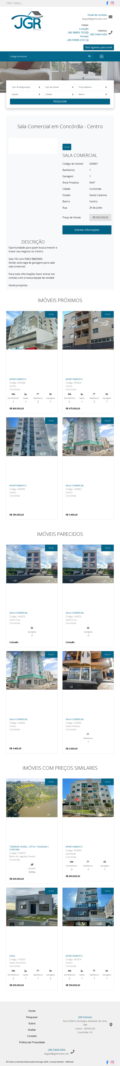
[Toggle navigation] (101, 56)
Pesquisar (60, 101)
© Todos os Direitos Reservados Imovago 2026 (27, 1062)
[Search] (51, 56)
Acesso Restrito (57, 1062)
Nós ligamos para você (98, 47)
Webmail (69, 1062)
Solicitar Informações (87, 230)
